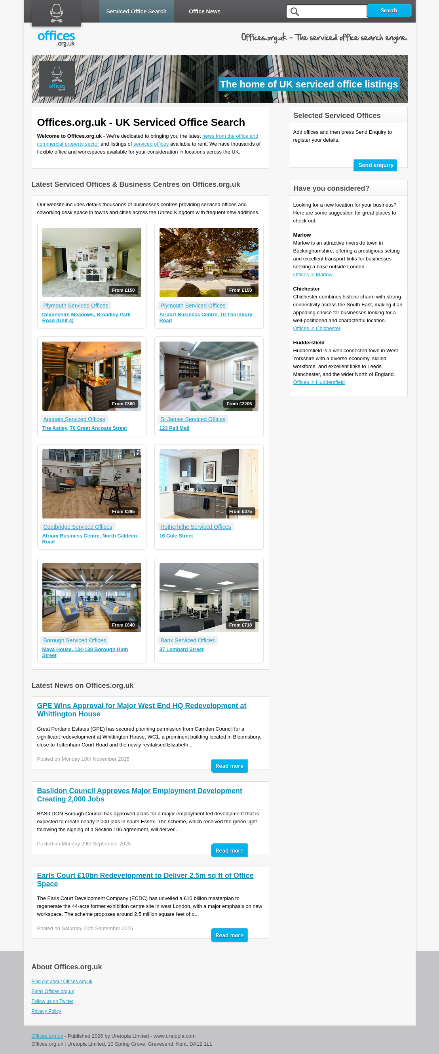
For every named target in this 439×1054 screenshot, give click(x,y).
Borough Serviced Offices (75, 640)
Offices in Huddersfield (319, 382)
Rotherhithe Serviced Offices (196, 527)
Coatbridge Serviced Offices (78, 527)
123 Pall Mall (175, 428)
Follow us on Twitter (53, 1001)
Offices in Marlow (313, 274)
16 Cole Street (176, 536)
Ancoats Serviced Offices (74, 419)
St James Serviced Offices (193, 419)
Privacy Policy (46, 1011)
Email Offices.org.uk (53, 991)
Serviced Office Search (136, 11)
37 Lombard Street (182, 649)
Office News (204, 11)
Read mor (230, 766)
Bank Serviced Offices (188, 640)
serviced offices (151, 144)
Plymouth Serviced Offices (76, 305)
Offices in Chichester (317, 328)
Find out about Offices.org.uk (62, 981)
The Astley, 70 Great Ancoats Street (84, 428)
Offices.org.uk (47, 1036)
